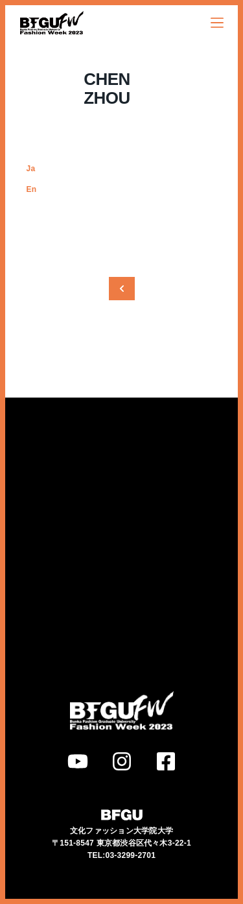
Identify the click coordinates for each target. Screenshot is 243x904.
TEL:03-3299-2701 (121, 836)
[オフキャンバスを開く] (217, 22)
